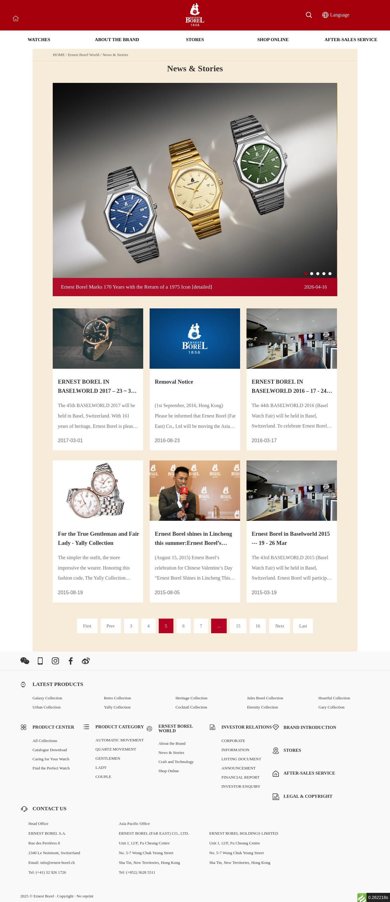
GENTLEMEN (107, 758)
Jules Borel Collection (265, 698)
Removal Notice (174, 381)
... (219, 625)
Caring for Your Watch (51, 759)
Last (303, 625)
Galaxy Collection (47, 698)
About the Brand (172, 743)
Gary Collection (331, 707)
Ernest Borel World (83, 55)
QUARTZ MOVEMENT (115, 749)
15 (238, 625)
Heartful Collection (334, 698)
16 (258, 625)
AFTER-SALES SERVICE (350, 39)
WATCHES (39, 39)
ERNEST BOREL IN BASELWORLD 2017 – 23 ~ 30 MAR (96, 387)
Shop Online (168, 771)
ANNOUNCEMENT (239, 768)
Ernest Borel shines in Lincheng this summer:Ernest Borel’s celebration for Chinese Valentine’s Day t (193, 539)
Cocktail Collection (191, 707)
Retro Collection (117, 698)
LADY (101, 767)
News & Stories (115, 55)
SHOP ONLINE (273, 39)
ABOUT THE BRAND (117, 39)
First (87, 625)
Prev (111, 625)
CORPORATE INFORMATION (236, 745)
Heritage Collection (191, 698)
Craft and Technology (176, 761)
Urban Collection (47, 707)
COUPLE (103, 776)
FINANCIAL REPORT (241, 777)
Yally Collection (117, 707)
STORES (195, 39)
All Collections (45, 740)
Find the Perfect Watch (51, 768)
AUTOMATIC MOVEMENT (119, 740)
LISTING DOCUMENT (241, 759)
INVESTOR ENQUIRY (241, 786)
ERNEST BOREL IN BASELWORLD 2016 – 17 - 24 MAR (289, 387)
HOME (59, 55)
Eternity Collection (262, 707)
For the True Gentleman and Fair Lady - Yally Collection (98, 538)
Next (279, 625)
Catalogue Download (50, 750)
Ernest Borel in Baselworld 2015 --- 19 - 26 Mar (291, 538)
